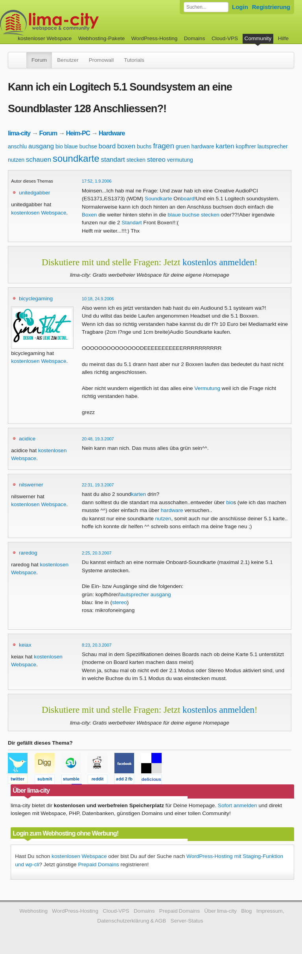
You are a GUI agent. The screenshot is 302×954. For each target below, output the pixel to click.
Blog (246, 911)
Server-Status (187, 921)
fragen (163, 146)
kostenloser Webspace (45, 38)
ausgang (41, 146)
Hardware (112, 133)
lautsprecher (273, 146)
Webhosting (33, 911)
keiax (25, 645)
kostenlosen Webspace (38, 213)
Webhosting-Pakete (101, 38)
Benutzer (67, 60)
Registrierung (271, 7)
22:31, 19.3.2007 (98, 485)
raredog (28, 553)
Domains (194, 38)
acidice (27, 439)
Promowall (101, 60)
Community (258, 38)
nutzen (16, 160)
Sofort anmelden (237, 805)
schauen (38, 159)
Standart (132, 223)
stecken (136, 160)
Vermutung (207, 388)
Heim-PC (78, 133)
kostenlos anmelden (218, 262)
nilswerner (31, 485)
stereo (156, 159)
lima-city (19, 133)
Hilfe (283, 38)
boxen (126, 146)
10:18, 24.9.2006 (98, 298)
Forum (39, 60)
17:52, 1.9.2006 (97, 181)
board (107, 146)
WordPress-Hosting (154, 38)
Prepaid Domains (98, 864)
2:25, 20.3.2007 (97, 553)
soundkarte (76, 158)
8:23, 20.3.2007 (97, 645)
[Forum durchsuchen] (206, 7)
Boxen (89, 215)
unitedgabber (34, 193)
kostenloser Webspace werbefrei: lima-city (78, 22)
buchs (144, 146)
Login (240, 7)
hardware (202, 146)
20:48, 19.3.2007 (98, 438)
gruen (183, 146)
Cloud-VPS (225, 38)
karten (225, 146)
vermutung (180, 160)
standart (113, 159)
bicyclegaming (36, 298)
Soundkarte (158, 199)
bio (59, 146)
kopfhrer (246, 146)
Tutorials (134, 60)
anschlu (17, 146)
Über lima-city (220, 911)
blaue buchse (80, 146)
